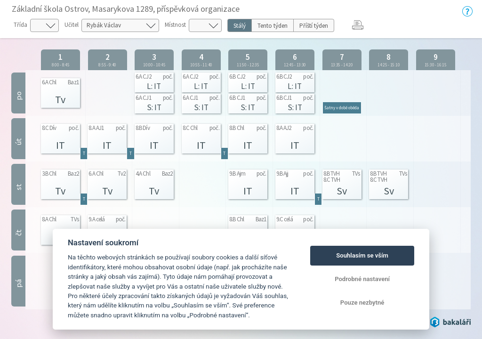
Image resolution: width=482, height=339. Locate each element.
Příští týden (313, 26)
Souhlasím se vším (362, 255)
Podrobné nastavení (362, 278)
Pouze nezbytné (362, 302)
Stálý (239, 26)
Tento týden (272, 26)
